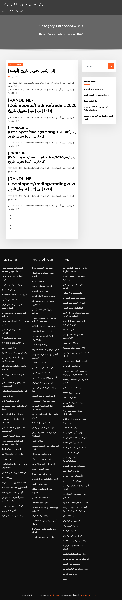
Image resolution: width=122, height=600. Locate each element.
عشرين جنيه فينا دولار (71, 520)
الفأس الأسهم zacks (10, 299)
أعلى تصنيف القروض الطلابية (43, 326)
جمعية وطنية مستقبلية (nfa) (74, 347)
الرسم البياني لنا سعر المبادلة (43, 396)
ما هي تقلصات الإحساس (72, 293)
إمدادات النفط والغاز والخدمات (75, 361)
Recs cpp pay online (41, 422)
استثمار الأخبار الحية (70, 530)
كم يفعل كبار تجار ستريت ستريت (76, 559)
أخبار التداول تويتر (9, 510)
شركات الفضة (37, 441)
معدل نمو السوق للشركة (11, 338)
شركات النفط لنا (8, 459)
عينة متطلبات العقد (39, 484)
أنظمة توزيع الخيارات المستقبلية (14, 487)
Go (111, 66)
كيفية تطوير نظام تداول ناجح (13, 515)
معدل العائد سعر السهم (41, 497)
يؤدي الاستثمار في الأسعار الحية (96, 95)
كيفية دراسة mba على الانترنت (75, 437)
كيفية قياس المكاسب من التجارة (15, 352)
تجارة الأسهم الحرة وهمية (73, 432)
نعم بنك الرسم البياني (40, 344)
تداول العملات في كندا (71, 452)
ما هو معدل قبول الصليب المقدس (15, 472)
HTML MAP (95, 595)
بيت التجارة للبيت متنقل (72, 387)
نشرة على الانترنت (70, 574)
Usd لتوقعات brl (69, 397)
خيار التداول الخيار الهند (41, 515)
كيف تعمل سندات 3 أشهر (42, 331)
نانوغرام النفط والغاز (71, 471)
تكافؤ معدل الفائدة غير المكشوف (45, 479)
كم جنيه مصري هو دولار (41, 459)
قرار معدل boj (8, 396)
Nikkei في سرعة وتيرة (72, 392)
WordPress (54, 595)
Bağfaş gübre (38, 281)
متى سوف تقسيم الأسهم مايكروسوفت (27, 4)
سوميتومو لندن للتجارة (72, 564)
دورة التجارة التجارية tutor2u (14, 343)
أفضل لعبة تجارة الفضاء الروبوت (75, 502)
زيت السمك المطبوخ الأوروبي (13, 436)
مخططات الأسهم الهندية (41, 372)
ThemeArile (85, 595)
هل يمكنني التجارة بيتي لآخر (43, 427)
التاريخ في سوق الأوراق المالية (44, 296)
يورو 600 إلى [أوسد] (71, 343)
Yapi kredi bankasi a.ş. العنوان (15, 294)
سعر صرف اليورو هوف (72, 525)
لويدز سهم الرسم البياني (72, 535)
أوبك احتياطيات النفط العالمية (74, 554)
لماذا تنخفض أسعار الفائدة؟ (73, 442)
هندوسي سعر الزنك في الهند (43, 382)
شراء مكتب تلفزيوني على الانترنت (15, 482)
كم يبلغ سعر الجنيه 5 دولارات (74, 298)
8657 (65, 579)
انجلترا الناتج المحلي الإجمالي (43, 464)
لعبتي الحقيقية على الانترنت (12, 284)
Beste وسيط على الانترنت (42, 268)
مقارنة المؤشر (68, 515)
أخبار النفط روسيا (91, 101)
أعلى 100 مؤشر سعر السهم (43, 367)
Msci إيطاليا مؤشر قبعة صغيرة (75, 447)
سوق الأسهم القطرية (40, 469)
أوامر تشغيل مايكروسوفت (12, 492)
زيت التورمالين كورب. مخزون (74, 480)
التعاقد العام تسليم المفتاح (73, 308)
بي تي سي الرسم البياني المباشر (75, 569)
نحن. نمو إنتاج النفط (40, 502)
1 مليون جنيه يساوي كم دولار (43, 401)
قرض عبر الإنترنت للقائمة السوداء (45, 349)
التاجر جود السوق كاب (10, 401)
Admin (14, 76)
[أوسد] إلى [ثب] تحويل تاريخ (12, 505)
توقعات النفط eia (39, 362)
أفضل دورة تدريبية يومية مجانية (44, 377)
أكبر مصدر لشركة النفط (11, 449)
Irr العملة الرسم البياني (72, 366)
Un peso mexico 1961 (42, 474)
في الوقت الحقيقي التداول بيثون (14, 391)
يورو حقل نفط (7, 477)
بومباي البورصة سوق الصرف (74, 466)
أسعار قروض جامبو (9, 347)
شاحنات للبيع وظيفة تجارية (42, 286)
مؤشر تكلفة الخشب (40, 291)
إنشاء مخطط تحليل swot (42, 454)
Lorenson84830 (15, 64)
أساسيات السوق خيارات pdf (74, 475)
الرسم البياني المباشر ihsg (12, 414)
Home (42, 34)
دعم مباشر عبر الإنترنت (93, 89)
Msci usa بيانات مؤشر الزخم (74, 540)
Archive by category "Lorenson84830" (65, 34)
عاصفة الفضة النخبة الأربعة (12, 454)
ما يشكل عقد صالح (9, 289)
